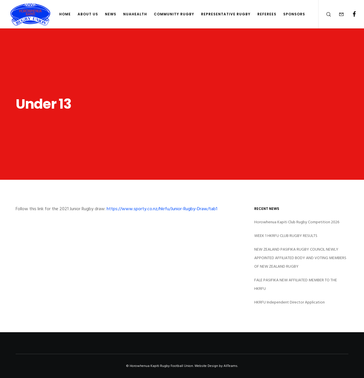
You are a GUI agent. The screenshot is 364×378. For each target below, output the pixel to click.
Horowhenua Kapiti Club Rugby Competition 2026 (296, 222)
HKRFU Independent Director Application (289, 302)
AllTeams (230, 366)
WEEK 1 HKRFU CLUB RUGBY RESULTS (285, 235)
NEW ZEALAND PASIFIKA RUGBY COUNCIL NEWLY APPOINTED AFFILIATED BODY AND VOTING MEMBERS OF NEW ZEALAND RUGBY (300, 258)
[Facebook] (350, 14)
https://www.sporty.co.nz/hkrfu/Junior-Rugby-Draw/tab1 (162, 208)
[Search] (324, 14)
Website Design (206, 366)
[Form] (337, 14)
